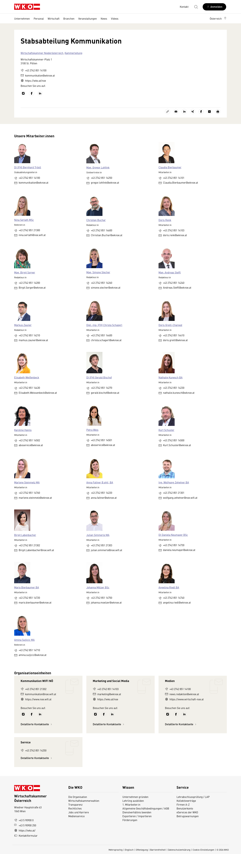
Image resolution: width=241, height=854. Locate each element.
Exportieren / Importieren (137, 816)
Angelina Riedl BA (169, 587)
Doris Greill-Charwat (170, 325)
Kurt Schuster (166, 430)
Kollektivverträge (186, 800)
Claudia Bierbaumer (170, 167)
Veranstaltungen (87, 18)
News (104, 18)
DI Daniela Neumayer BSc (173, 534)
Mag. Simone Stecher (98, 272)
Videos (114, 18)
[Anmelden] (214, 6)
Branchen (68, 18)
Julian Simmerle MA (97, 535)
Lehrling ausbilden (133, 800)
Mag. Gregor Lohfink (98, 167)
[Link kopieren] (167, 111)
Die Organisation (77, 797)
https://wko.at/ (24, 830)
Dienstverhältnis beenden (136, 812)
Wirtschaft (53, 18)
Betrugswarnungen (188, 816)
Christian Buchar (96, 220)
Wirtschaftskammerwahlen (83, 800)
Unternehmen (22, 18)
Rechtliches (75, 808)
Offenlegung (142, 849)
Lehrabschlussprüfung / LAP (193, 797)
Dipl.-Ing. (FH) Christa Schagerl (104, 325)
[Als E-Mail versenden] (175, 111)
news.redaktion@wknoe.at (182, 694)
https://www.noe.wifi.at (36, 699)
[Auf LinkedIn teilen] (184, 111)
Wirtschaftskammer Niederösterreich (42, 53)
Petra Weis (92, 430)
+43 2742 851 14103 (106, 689)
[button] (218, 18)
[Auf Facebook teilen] (201, 111)
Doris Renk (165, 220)
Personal (39, 18)
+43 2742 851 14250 (33, 750)
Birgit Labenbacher (25, 535)
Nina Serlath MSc (24, 220)
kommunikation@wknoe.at (38, 75)
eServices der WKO (187, 812)
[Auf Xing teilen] (192, 111)
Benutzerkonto (185, 808)
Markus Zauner (23, 325)
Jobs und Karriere (78, 812)
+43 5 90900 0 (24, 820)
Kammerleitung (73, 53)
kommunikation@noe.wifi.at (38, 694)
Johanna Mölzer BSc (97, 587)
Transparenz (75, 804)
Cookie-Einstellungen (203, 849)
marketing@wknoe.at (107, 694)
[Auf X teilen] (209, 111)
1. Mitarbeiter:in (131, 804)
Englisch (129, 849)
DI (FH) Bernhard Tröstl (27, 167)
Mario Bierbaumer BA (26, 587)
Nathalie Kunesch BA (171, 377)
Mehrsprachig (116, 849)
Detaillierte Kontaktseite (37, 724)
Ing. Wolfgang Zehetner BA (174, 482)
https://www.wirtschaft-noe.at (184, 699)
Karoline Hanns (23, 430)
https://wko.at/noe (33, 80)
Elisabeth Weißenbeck (26, 377)
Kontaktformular (26, 835)
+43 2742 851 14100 (33, 70)
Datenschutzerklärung (179, 849)
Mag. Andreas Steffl (170, 272)
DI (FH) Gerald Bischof (99, 377)
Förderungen (129, 820)
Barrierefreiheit (158, 849)
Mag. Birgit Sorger (24, 272)
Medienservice (76, 816)
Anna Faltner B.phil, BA (99, 482)
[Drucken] (217, 111)
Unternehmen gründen (135, 797)
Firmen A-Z (183, 804)
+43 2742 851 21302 (33, 689)
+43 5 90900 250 (25, 825)
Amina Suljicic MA (24, 639)
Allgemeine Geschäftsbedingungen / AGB (145, 808)
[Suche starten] (196, 6)
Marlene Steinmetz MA (27, 482)
